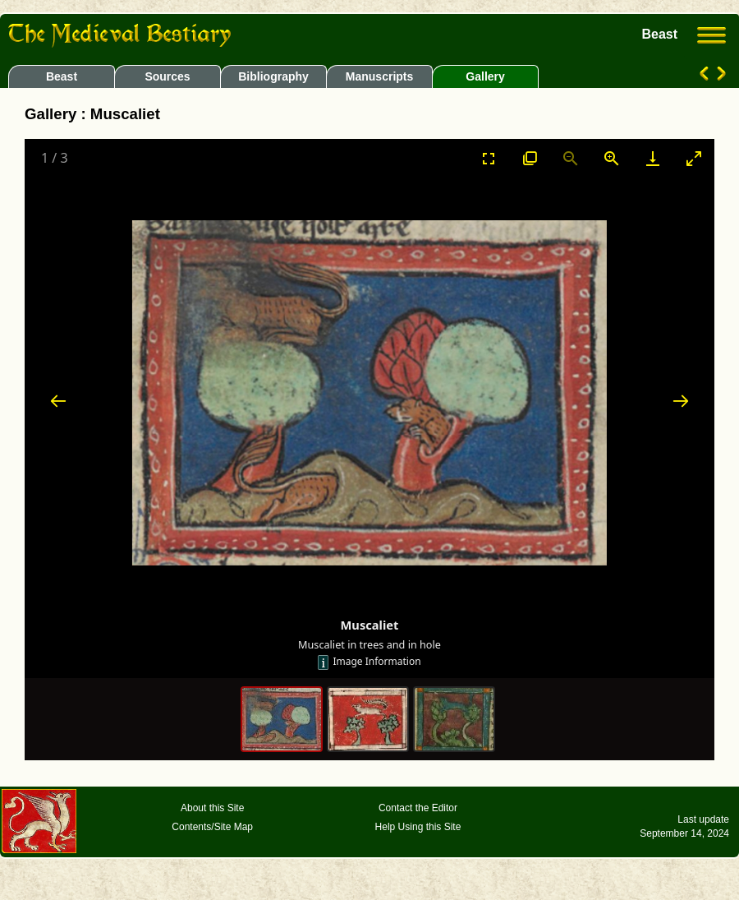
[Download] (652, 158)
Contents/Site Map (212, 827)
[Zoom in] (611, 158)
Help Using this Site (418, 827)
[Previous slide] (58, 401)
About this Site (212, 808)
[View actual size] (529, 158)
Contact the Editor (418, 808)
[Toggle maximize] (693, 158)
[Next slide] (680, 401)
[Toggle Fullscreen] (488, 158)
